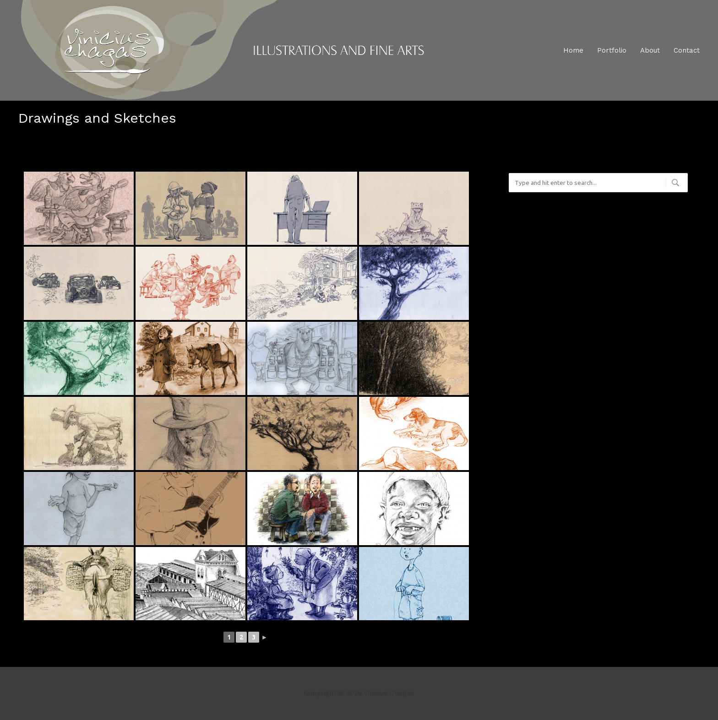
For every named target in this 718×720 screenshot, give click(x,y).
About (650, 50)
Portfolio (611, 50)
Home (573, 50)
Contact (687, 50)
